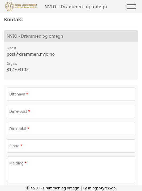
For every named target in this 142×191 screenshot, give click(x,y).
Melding (18, 163)
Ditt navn (18, 94)
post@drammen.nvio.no (31, 54)
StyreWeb (107, 187)
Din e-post (19, 111)
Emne (15, 145)
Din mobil (19, 128)
